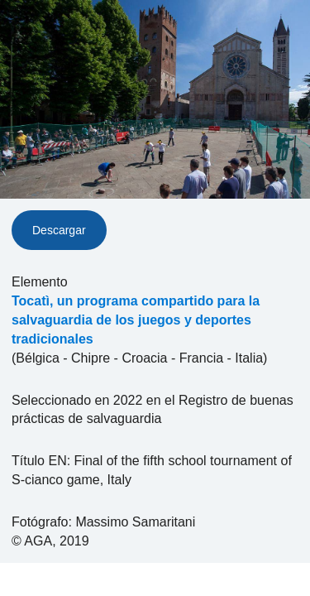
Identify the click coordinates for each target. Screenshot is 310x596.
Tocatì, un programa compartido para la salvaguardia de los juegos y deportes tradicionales (136, 320)
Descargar (59, 230)
